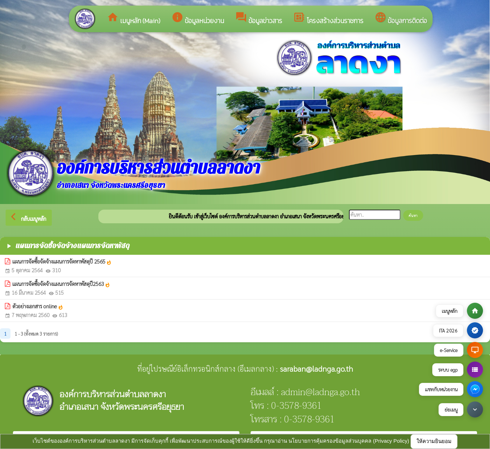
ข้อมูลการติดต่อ (400, 18)
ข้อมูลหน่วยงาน (198, 18)
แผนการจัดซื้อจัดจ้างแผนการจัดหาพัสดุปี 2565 (62, 261)
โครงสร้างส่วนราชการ (328, 18)
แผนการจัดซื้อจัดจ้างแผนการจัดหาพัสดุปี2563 (61, 283)
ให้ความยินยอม (433, 441)
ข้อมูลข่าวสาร (258, 18)
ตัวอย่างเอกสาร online (37, 306)
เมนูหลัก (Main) (133, 18)
